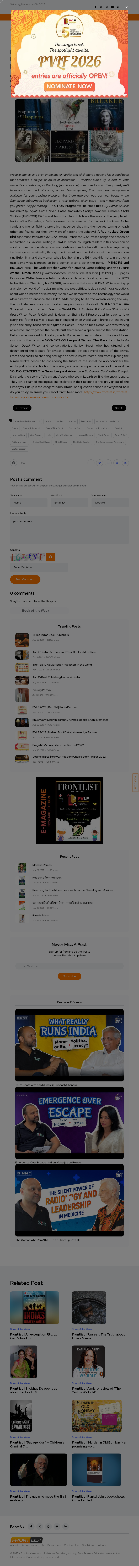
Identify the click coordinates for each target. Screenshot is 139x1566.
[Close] (69, 7)
